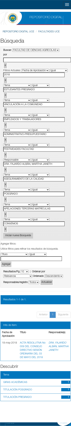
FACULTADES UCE (49, 32)
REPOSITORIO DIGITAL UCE (18, 32)
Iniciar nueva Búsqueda (18, 235)
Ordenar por (38, 271)
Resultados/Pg (11, 271)
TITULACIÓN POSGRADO (17, 390)
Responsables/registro (15, 282)
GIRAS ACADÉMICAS (15, 382)
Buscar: (7, 50)
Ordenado (38, 276)
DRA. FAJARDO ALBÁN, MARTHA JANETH (58, 347)
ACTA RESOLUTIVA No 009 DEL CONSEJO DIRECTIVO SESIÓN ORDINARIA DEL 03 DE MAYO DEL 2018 (33, 350)
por (5, 55)
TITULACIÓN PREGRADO (17, 397)
